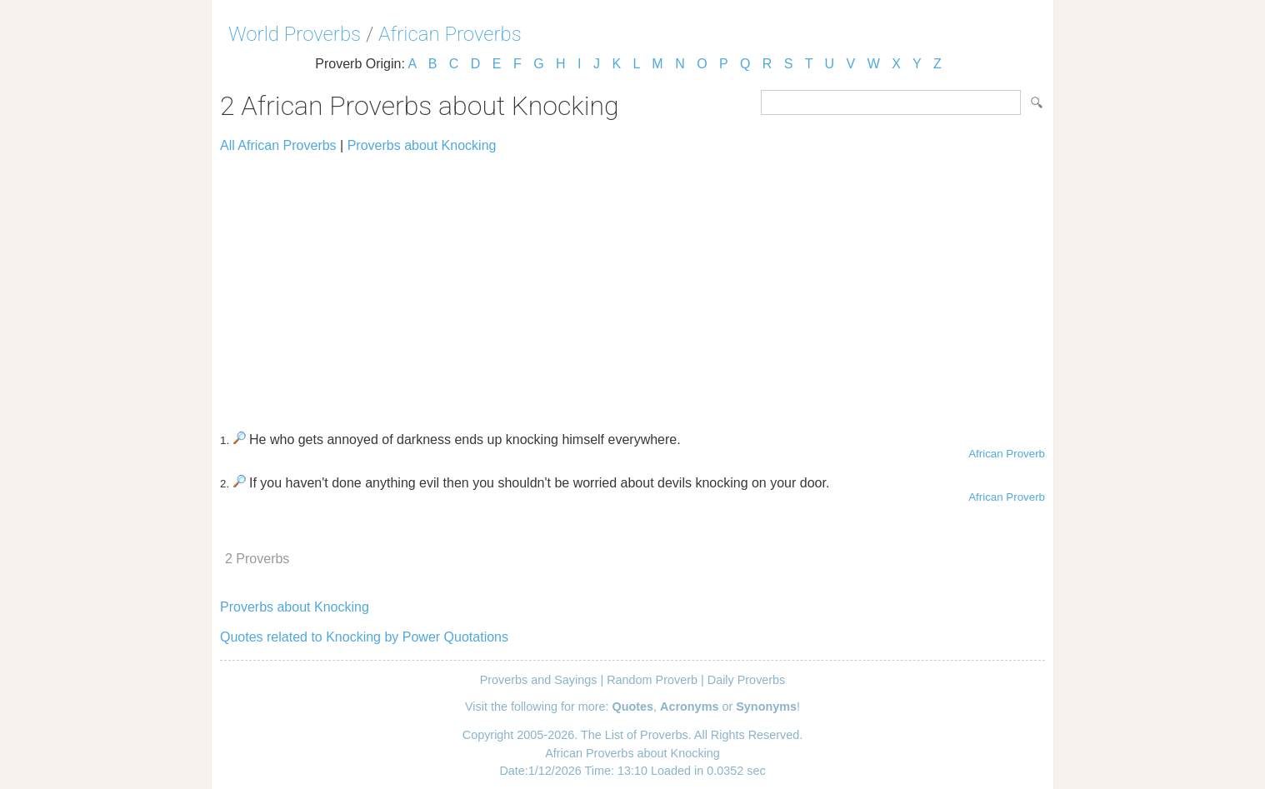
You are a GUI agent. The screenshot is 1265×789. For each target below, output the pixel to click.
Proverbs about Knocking (422, 145)
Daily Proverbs (747, 680)
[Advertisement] (632, 285)
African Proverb (1006, 453)
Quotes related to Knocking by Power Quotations (364, 637)
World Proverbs (294, 34)
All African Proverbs (278, 145)
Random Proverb (652, 680)
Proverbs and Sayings (539, 680)
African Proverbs (450, 34)
